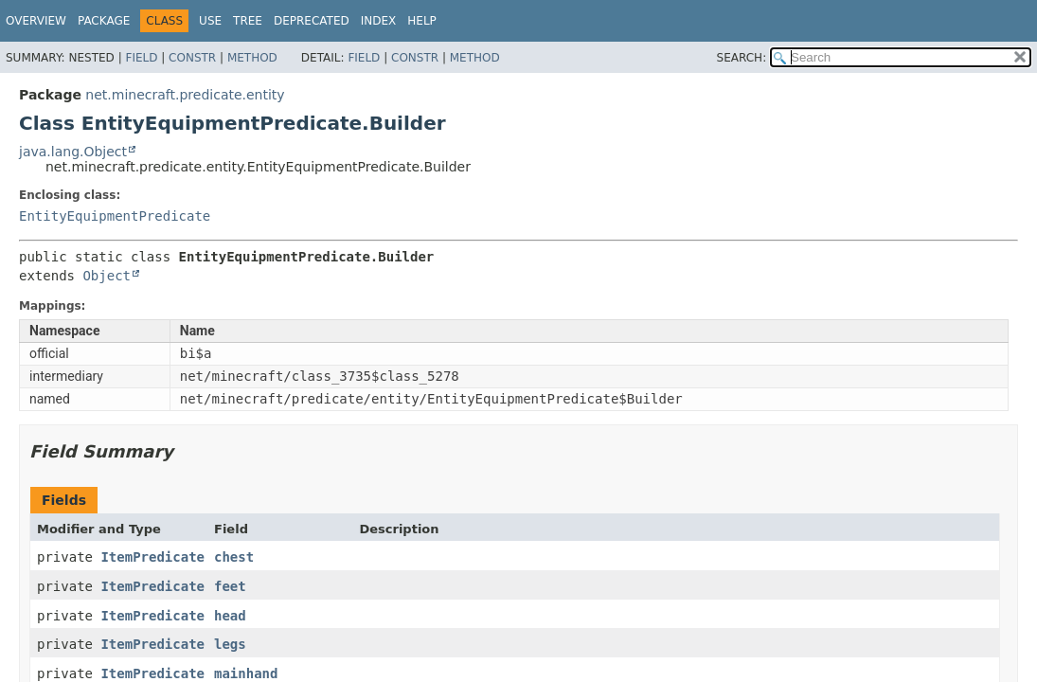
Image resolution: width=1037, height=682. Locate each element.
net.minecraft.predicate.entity (184, 94)
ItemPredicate (152, 557)
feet (230, 586)
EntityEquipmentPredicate (114, 216)
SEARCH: (742, 57)
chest (234, 557)
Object (106, 275)
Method (252, 57)
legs (230, 644)
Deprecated (311, 20)
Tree (247, 20)
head (230, 615)
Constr (192, 57)
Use (210, 20)
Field (141, 57)
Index (379, 20)
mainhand (245, 673)
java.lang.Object (73, 151)
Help (422, 20)
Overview (36, 20)
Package (104, 20)
